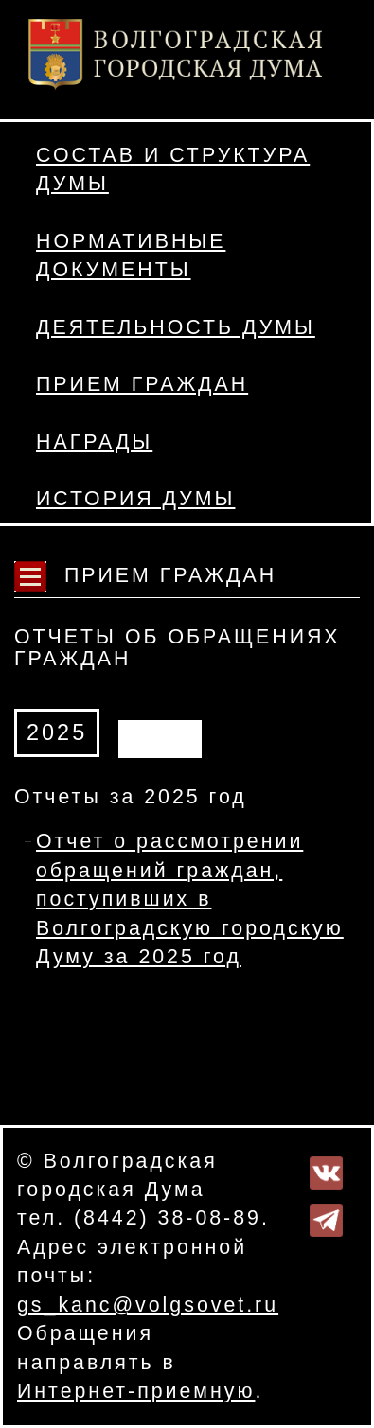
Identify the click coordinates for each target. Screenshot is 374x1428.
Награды (94, 442)
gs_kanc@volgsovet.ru (147, 1305)
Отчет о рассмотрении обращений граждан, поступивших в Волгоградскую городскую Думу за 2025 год (190, 899)
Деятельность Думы (175, 327)
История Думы (135, 498)
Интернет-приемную (136, 1391)
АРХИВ (160, 735)
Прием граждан (142, 384)
